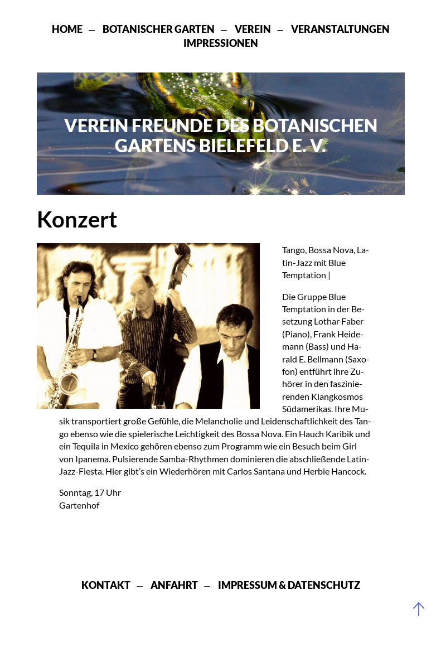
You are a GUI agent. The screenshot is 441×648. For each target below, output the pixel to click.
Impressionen (220, 43)
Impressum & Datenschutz (289, 585)
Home (67, 29)
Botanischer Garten (159, 29)
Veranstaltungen (340, 29)
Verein (253, 29)
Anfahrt (174, 585)
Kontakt (105, 585)
